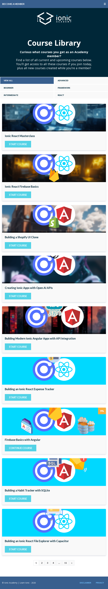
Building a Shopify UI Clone (54, 219)
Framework (64, 87)
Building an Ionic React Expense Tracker (54, 371)
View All (8, 80)
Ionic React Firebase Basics (54, 168)
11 (65, 562)
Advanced (63, 80)
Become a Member (13, 3)
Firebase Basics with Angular (54, 421)
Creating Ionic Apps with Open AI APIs (54, 269)
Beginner (8, 87)
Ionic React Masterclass (54, 117)
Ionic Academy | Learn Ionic (54, 18)
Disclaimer (85, 582)
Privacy (100, 582)
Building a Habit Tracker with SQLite (54, 472)
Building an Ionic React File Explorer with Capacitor (54, 523)
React (61, 95)
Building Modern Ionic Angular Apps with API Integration (54, 320)
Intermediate (11, 95)
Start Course (18, 144)
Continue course (20, 448)
